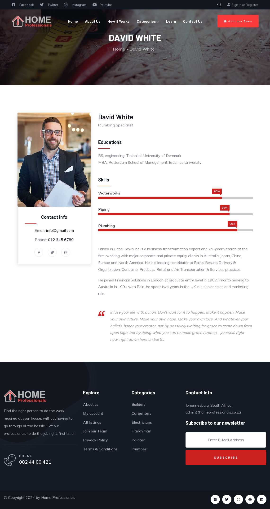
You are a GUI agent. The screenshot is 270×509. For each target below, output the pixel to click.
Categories (148, 21)
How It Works (119, 21)
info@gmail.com (60, 230)
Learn (171, 21)
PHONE (25, 456)
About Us (93, 21)
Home (73, 21)
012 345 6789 (61, 239)
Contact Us (193, 21)
